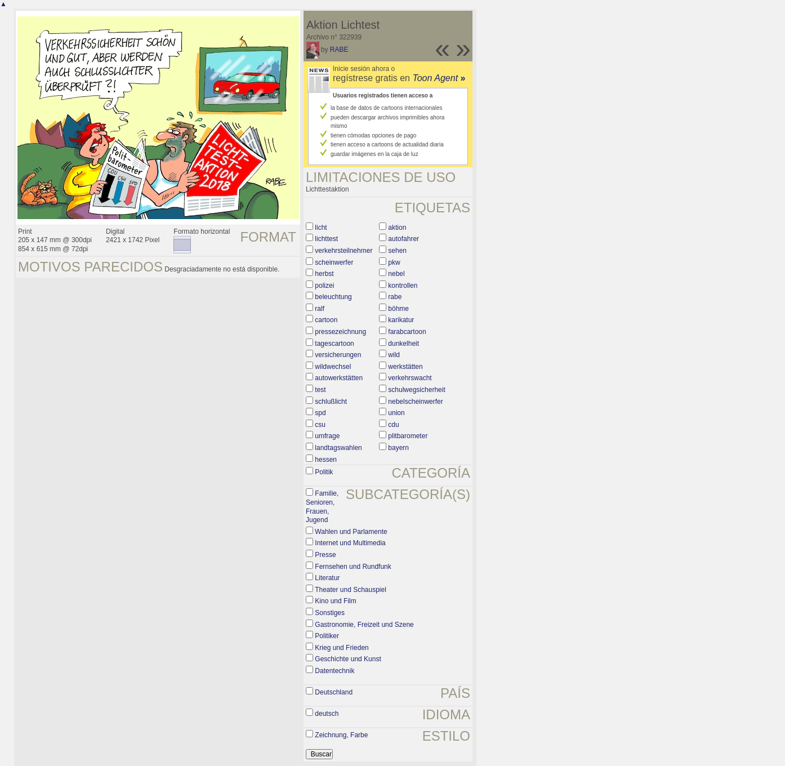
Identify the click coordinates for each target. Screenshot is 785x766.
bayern (398, 448)
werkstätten (405, 367)
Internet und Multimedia (350, 543)
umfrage (327, 436)
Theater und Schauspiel (350, 590)
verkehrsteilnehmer (343, 251)
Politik (324, 472)
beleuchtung (333, 297)
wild (394, 355)
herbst (324, 274)
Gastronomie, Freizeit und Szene (364, 625)
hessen (326, 460)
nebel (396, 274)
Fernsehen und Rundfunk (353, 567)
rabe (395, 297)
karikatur (401, 320)
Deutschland (334, 692)
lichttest (326, 239)
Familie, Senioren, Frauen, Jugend (322, 506)
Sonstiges (330, 613)
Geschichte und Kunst (348, 659)
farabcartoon (407, 332)
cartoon (326, 320)
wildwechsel (333, 367)
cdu (393, 425)
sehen (397, 251)
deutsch (326, 714)
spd (320, 413)
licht (321, 227)
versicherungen (338, 355)
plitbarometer (407, 436)
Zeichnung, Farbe (341, 735)
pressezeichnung (340, 332)
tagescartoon (334, 344)
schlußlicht (331, 402)
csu (320, 425)
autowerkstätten (339, 378)
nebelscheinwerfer (415, 402)
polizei (324, 286)
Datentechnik (334, 671)
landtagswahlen (338, 448)
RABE (339, 50)
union (396, 413)
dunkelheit (403, 344)
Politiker (327, 636)
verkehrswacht (409, 378)
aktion (397, 227)
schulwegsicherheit (416, 390)
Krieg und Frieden (341, 648)
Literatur (327, 578)
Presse (325, 555)
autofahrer (403, 239)
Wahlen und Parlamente (351, 532)
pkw (394, 262)
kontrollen (402, 286)
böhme (398, 309)
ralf (319, 309)
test (320, 390)
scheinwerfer (334, 262)
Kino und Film (335, 601)
